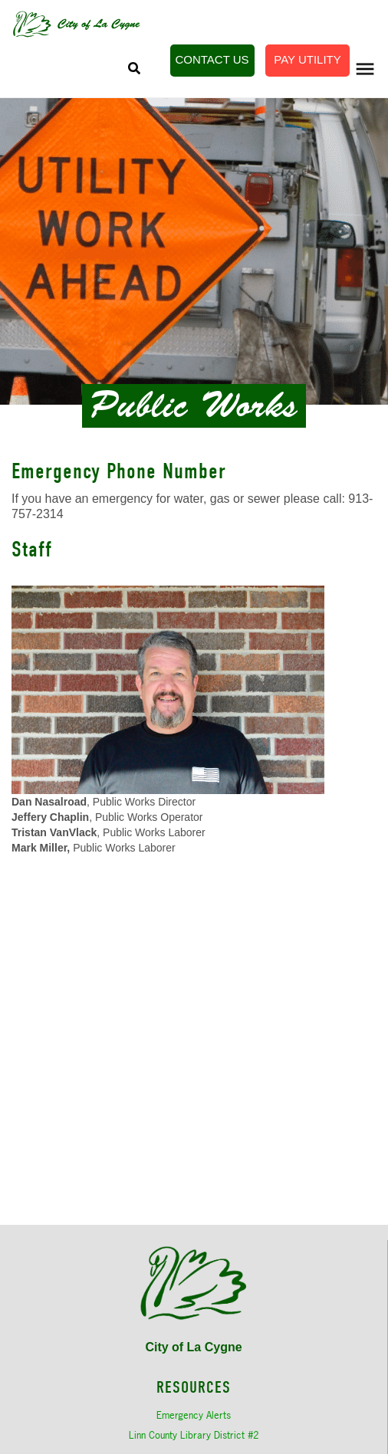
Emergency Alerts (193, 1415)
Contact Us (211, 59)
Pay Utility (307, 59)
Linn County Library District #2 (193, 1435)
